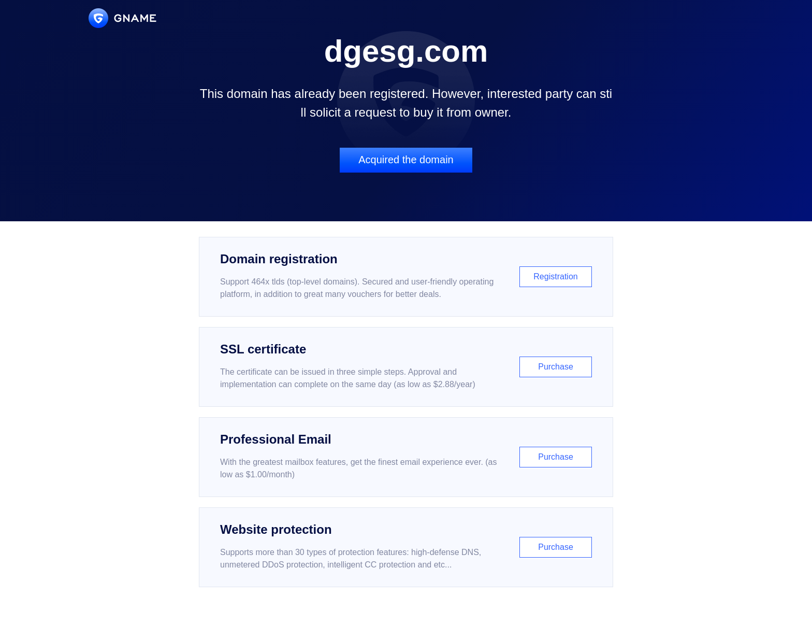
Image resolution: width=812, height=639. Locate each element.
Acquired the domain (405, 159)
